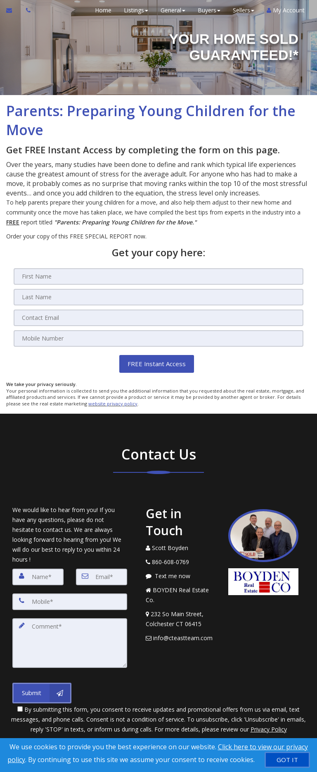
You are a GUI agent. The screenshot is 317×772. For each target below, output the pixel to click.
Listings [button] (136, 10)
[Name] (38, 576)
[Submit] (41, 692)
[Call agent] (26, 10)
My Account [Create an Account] (286, 10)
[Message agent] (181, 576)
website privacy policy (112, 403)
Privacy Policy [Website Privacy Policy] (269, 729)
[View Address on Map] (181, 619)
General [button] (173, 10)
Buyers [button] (209, 10)
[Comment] (69, 642)
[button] (156, 364)
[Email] (158, 318)
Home (103, 10)
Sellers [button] (243, 10)
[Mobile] (158, 338)
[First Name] (158, 276)
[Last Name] (158, 297)
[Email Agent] (13, 10)
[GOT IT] (287, 760)
